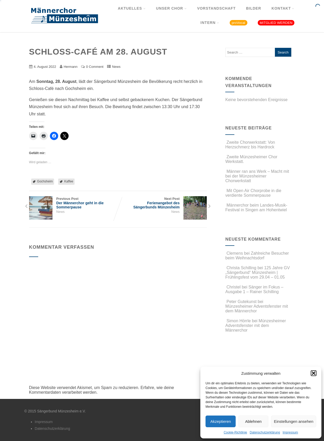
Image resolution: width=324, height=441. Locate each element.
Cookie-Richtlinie (235, 432)
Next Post (162, 203)
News (116, 67)
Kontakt (283, 8)
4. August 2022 (45, 67)
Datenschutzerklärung (265, 432)
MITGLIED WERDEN (276, 23)
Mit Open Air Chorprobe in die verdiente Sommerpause (253, 193)
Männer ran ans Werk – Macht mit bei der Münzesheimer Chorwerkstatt (257, 176)
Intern (210, 23)
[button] (313, 373)
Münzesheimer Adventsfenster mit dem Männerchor (256, 308)
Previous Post (73, 203)
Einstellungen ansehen (293, 421)
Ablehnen (253, 421)
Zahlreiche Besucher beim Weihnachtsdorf (257, 255)
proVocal (238, 23)
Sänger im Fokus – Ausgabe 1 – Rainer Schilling (254, 289)
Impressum (290, 432)
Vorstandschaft (216, 8)
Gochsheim (45, 181)
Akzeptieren (220, 421)
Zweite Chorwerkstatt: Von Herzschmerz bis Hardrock (250, 144)
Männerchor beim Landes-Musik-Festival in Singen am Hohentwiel (256, 207)
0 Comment (94, 67)
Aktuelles (132, 8)
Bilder (253, 8)
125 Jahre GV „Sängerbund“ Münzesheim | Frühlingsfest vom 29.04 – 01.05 (257, 272)
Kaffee (68, 181)
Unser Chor (171, 8)
